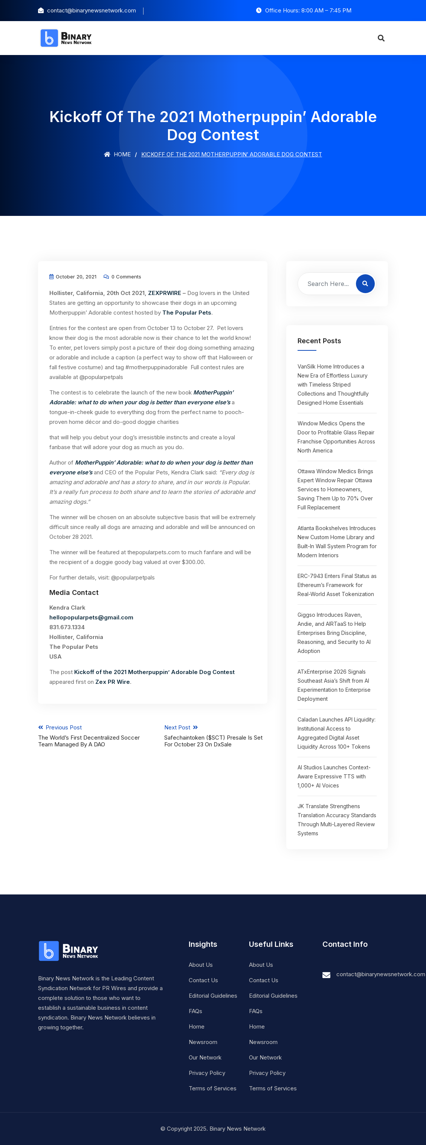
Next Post (215, 736)
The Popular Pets (186, 312)
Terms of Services (213, 1088)
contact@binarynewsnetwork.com (380, 974)
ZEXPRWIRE (164, 293)
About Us (201, 964)
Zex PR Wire (112, 681)
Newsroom (203, 1042)
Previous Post (89, 736)
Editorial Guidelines (213, 995)
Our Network (205, 1057)
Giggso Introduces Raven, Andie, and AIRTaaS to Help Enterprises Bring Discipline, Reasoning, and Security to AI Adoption (334, 632)
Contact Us (203, 980)
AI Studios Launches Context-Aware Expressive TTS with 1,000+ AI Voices (334, 776)
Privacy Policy (207, 1072)
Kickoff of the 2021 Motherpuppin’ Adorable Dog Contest (154, 672)
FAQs (195, 1011)
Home (117, 154)
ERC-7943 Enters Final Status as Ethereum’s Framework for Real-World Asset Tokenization (337, 585)
